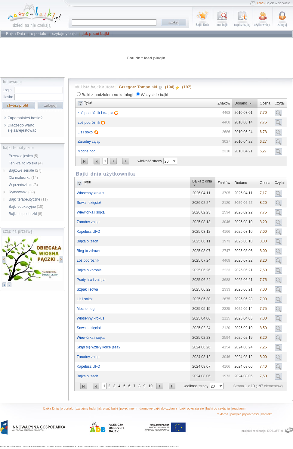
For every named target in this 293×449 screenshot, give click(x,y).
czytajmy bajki (86, 408)
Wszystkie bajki (154, 94)
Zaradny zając (89, 141)
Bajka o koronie (89, 270)
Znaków (223, 103)
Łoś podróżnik (89, 122)
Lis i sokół (86, 132)
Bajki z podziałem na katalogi (107, 94)
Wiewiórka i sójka (91, 212)
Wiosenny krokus (90, 193)
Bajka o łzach (87, 241)
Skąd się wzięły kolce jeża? (98, 347)
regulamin (239, 408)
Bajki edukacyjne (26, 206)
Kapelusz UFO (88, 231)
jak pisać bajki (108, 408)
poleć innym (128, 408)
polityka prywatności (244, 414)
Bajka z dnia (202, 181)
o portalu (67, 408)
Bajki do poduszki (25, 214)
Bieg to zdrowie (89, 251)
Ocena (265, 103)
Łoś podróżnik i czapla (96, 113)
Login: (8, 90)
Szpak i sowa (87, 289)
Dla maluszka (23, 178)
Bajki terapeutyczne (28, 199)
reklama (222, 414)
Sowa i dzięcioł (88, 203)
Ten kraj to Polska (26, 163)
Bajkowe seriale (25, 170)
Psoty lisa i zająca (91, 280)
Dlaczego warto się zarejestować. (23, 128)
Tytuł (87, 103)
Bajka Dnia (51, 408)
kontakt (266, 414)
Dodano (240, 103)
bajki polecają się (192, 408)
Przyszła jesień (23, 156)
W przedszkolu (23, 185)
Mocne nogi (87, 151)
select (174, 161)
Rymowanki (22, 192)
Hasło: (8, 97)
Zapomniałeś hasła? (25, 118)
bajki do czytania (218, 408)
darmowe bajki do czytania (158, 408)
